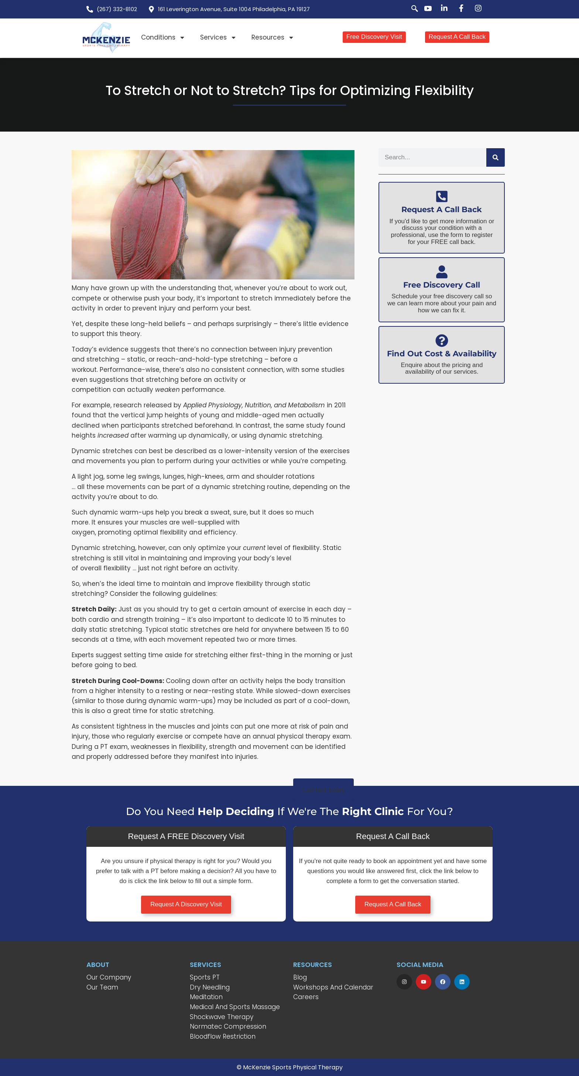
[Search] (495, 157)
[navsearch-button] (410, 9)
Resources (272, 37)
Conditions (163, 37)
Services (218, 37)
